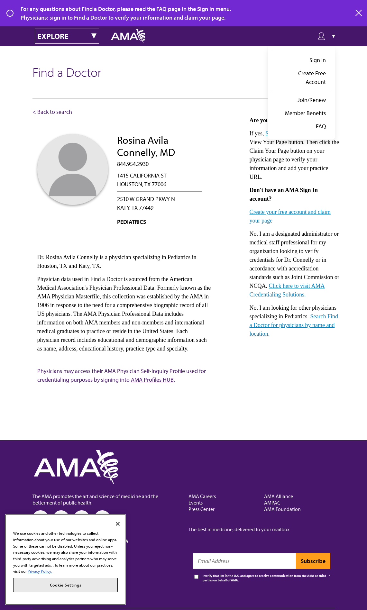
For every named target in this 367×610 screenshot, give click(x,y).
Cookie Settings (65, 584)
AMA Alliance (278, 496)
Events (195, 502)
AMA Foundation (282, 509)
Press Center (201, 509)
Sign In (317, 60)
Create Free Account (312, 77)
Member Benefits (305, 113)
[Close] (118, 524)
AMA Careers (202, 496)
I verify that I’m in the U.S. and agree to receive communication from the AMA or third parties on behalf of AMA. (264, 578)
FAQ (321, 126)
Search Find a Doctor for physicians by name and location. (294, 325)
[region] (65, 559)
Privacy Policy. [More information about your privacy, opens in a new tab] (40, 571)
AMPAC (272, 502)
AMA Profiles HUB (152, 379)
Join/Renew (312, 100)
